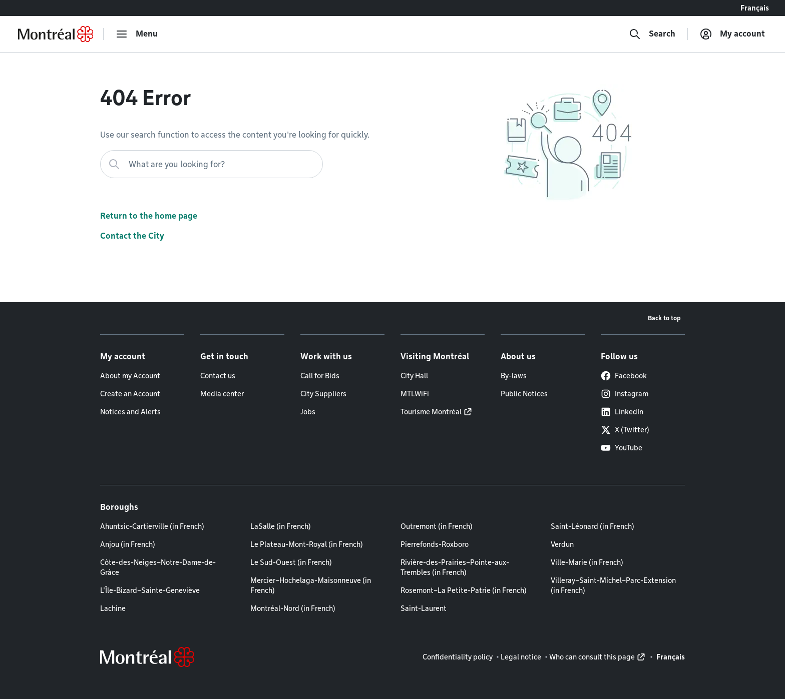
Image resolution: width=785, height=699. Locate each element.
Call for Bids (319, 376)
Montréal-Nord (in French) (292, 608)
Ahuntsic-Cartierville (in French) (152, 526)
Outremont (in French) (437, 526)
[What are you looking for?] (211, 164)
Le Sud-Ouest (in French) (291, 562)
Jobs (307, 412)
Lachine (113, 608)
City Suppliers (323, 394)
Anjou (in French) (127, 544)
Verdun (562, 544)
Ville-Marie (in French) (587, 562)
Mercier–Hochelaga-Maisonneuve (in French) (310, 585)
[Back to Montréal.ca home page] (55, 34)
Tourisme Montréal (431, 412)
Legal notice (521, 657)
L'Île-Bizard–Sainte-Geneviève (150, 590)
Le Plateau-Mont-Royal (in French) (306, 544)
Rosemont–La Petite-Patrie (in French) (464, 590)
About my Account (130, 376)
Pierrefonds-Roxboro (435, 544)
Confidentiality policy (458, 657)
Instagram (624, 394)
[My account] (732, 34)
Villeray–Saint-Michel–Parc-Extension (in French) (613, 585)
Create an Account (130, 394)
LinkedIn (622, 412)
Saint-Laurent (424, 608)
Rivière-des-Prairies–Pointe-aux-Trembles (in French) (455, 567)
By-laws (514, 376)
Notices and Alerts (130, 412)
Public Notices (524, 394)
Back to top (664, 318)
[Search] (652, 34)
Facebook (624, 376)
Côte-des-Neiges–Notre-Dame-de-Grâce (158, 567)
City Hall (414, 376)
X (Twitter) (625, 430)
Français (754, 8)
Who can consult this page (592, 657)
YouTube (621, 448)
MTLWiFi (415, 394)
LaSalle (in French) (280, 526)
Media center (222, 394)
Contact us (217, 376)
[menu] (137, 34)
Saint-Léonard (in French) (592, 526)
